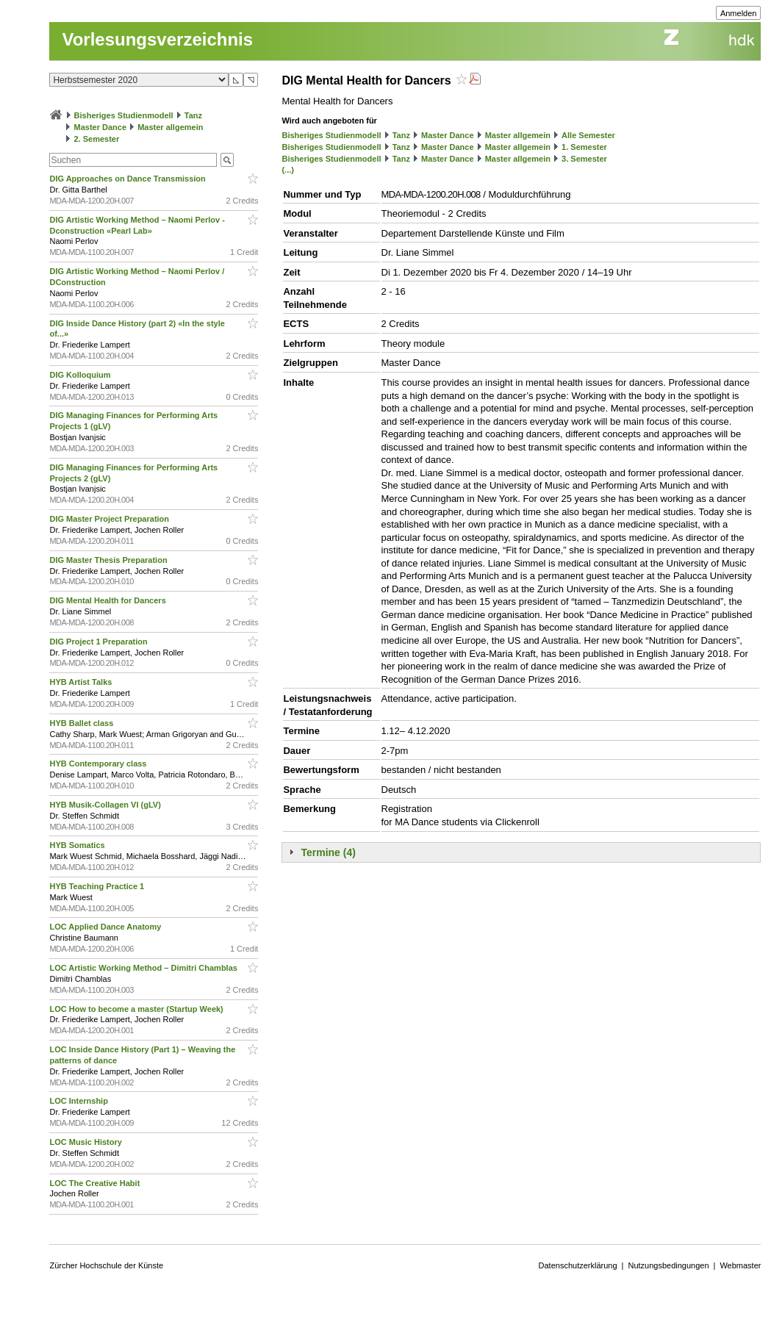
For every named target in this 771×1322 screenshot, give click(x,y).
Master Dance (100, 127)
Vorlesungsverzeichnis (157, 39)
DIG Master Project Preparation (110, 518)
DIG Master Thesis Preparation (109, 560)
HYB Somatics (78, 845)
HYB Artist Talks (81, 682)
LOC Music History (86, 1142)
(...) (287, 169)
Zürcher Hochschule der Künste (106, 1265)
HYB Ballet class (82, 723)
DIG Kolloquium (80, 374)
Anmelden (738, 13)
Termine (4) (328, 852)
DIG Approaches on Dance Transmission (128, 178)
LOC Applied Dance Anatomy (106, 926)
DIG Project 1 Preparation (99, 641)
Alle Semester (588, 135)
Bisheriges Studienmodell (123, 115)
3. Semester (584, 158)
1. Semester (584, 147)
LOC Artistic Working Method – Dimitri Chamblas (144, 967)
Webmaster (740, 1265)
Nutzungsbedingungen (668, 1265)
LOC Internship (79, 1100)
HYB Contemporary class (98, 763)
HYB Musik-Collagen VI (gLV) (105, 804)
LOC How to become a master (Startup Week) (137, 1009)
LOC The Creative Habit (95, 1183)
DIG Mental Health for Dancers (108, 600)
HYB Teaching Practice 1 (97, 886)
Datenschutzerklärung (578, 1265)
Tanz (193, 115)
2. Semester (97, 138)
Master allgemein (170, 127)
